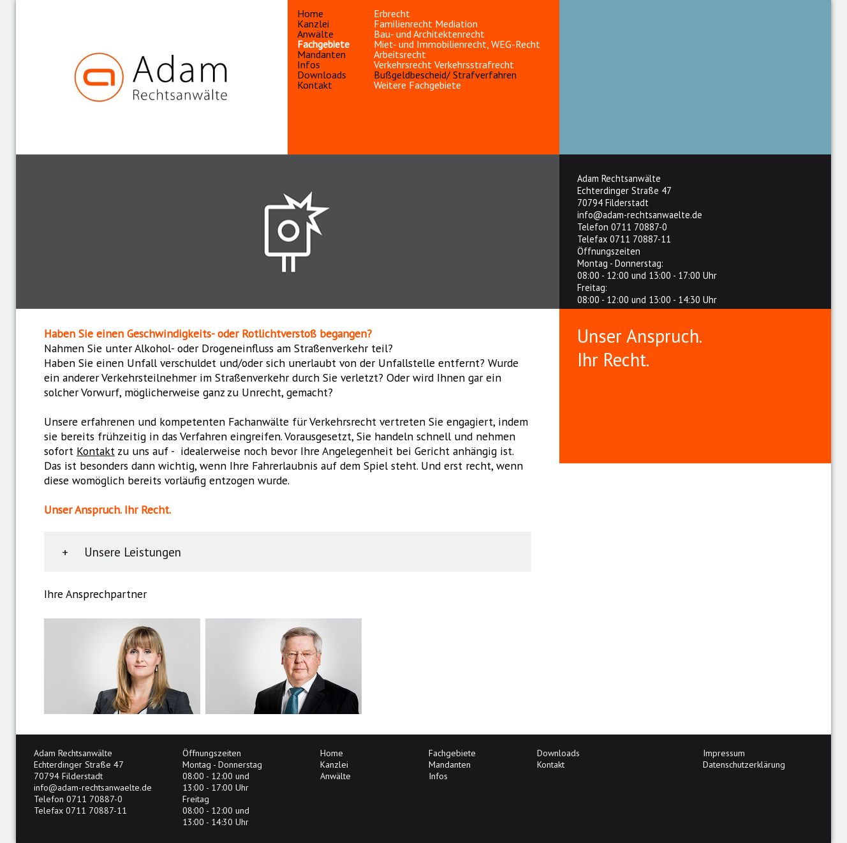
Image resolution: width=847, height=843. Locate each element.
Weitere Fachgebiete (417, 84)
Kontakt (314, 84)
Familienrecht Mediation (426, 23)
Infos (308, 64)
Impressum (724, 753)
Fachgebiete (323, 44)
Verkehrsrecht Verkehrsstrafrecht (444, 64)
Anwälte (315, 33)
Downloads (321, 74)
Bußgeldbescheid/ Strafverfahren (445, 74)
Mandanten (321, 54)
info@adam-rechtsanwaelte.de (639, 215)
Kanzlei (313, 23)
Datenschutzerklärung (744, 764)
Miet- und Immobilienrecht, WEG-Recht (457, 44)
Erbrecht (392, 13)
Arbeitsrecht (400, 54)
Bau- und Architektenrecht (429, 33)
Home (310, 13)
